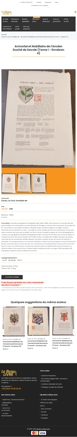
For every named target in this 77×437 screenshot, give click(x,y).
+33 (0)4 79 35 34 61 (26, 2)
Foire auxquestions (26, 28)
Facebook (48, 2)
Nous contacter (46, 409)
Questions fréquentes (48, 376)
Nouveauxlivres (36, 19)
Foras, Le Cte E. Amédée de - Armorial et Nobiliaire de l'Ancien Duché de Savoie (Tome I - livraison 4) (34, 37)
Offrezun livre (66, 20)
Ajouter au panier (12, 277)
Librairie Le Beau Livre (43, 429)
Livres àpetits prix (46, 20)
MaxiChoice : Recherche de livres (13, 400)
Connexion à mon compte (40, 5)
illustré (19, 260)
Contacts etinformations (7, 28)
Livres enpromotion (56, 20)
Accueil (4, 35)
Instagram (44, 418)
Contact (38, 2)
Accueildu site (5, 20)
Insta (56, 2)
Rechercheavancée (15, 20)
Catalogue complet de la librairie (51, 387)
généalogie (12, 260)
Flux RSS (43, 412)
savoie (4, 260)
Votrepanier (17, 28)
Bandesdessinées (25, 20)
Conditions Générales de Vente (51, 384)
